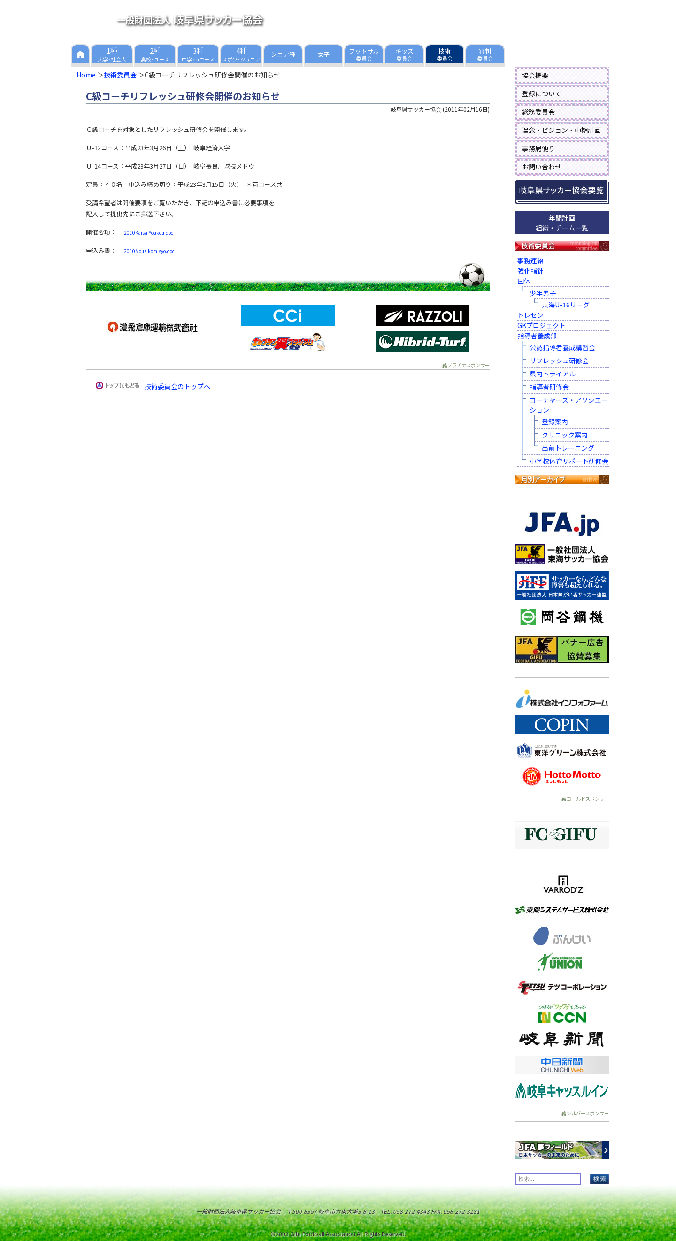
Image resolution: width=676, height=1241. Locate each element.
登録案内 (555, 421)
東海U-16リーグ (566, 304)
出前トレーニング (568, 447)
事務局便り (538, 148)
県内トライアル (553, 373)
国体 (523, 281)
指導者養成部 (537, 335)
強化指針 (530, 271)
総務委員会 (538, 111)
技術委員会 (120, 74)
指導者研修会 (549, 386)
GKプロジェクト (541, 325)
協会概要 (535, 75)
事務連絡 (530, 260)
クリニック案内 (565, 434)
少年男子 (543, 293)
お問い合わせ (541, 166)
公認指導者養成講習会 (562, 347)
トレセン (530, 315)
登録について (541, 93)
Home (86, 74)
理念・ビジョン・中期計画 (561, 130)
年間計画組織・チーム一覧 (562, 222)
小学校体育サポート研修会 (569, 461)
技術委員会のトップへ (177, 386)
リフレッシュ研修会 (559, 360)
